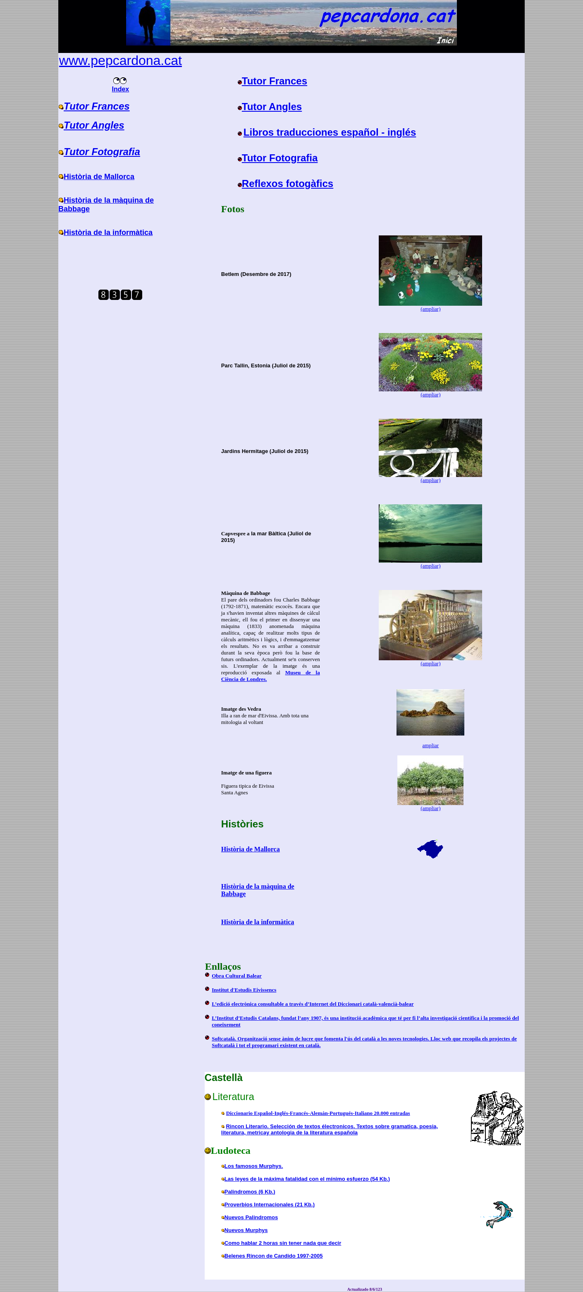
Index (120, 86)
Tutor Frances (97, 106)
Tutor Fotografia (102, 151)
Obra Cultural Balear (237, 976)
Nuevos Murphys (246, 1230)
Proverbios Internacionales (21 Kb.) (270, 1204)
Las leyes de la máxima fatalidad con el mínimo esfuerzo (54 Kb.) (307, 1179)
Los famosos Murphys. (254, 1166)
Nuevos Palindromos (251, 1217)
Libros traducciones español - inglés (330, 132)
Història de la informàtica (108, 232)
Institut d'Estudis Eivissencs (244, 990)
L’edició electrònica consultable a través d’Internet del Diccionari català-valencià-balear (312, 1004)
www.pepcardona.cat (120, 60)
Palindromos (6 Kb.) (250, 1192)
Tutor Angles (94, 125)
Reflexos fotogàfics (287, 183)
